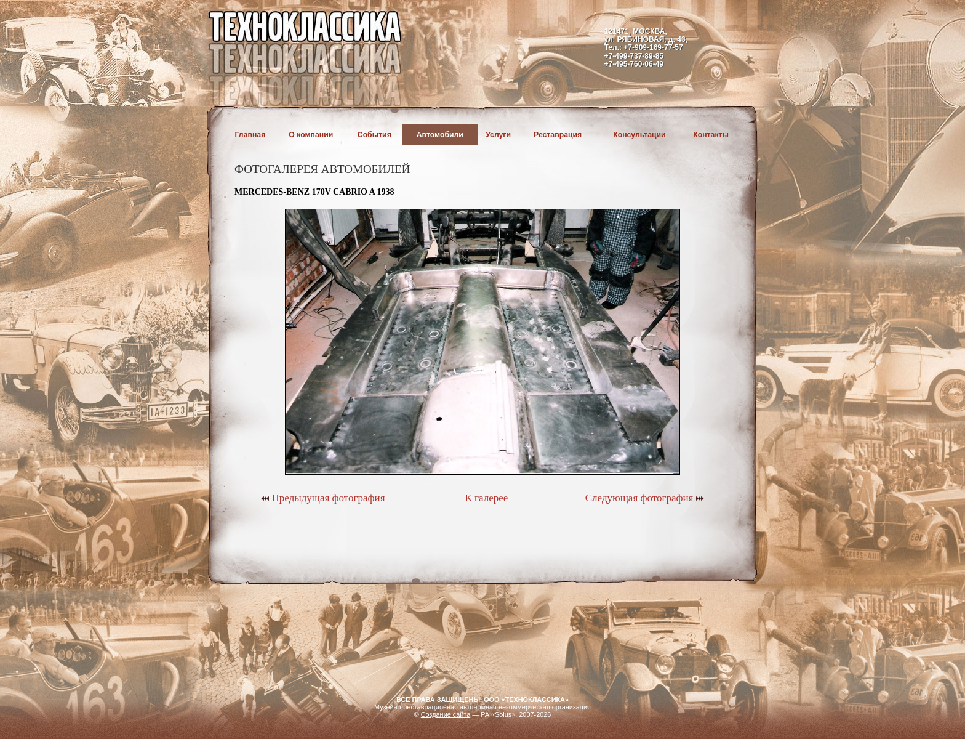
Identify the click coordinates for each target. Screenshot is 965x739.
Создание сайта (446, 714)
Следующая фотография (644, 498)
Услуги (498, 135)
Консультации (639, 135)
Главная (250, 135)
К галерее (486, 498)
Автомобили (440, 135)
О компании (311, 135)
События (374, 135)
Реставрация (558, 135)
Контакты (711, 135)
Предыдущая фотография (323, 498)
